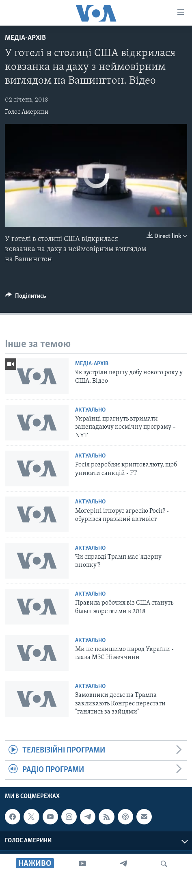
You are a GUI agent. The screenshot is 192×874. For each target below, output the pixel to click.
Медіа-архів (25, 38)
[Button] (25, 298)
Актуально (90, 410)
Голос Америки (27, 112)
